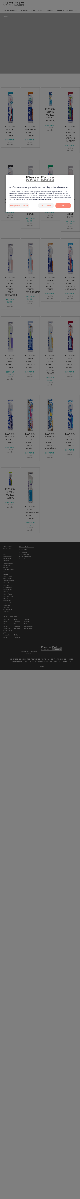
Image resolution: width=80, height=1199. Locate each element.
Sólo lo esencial (46, 205)
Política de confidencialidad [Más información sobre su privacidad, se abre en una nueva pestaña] (42, 199)
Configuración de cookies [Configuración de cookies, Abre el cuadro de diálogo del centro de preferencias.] (19, 205)
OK (63, 205)
